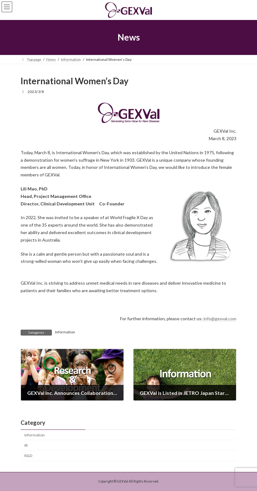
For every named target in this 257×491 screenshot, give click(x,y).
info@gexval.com (219, 318)
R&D (28, 455)
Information (65, 332)
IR (26, 445)
